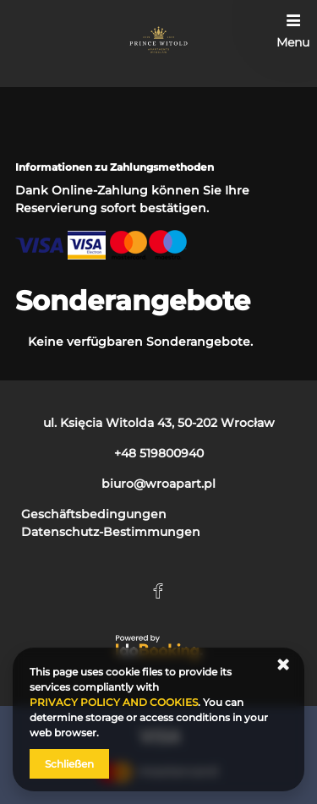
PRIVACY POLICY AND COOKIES (114, 702)
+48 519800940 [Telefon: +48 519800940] (159, 453)
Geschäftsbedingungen (94, 514)
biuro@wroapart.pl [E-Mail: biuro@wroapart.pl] (158, 483)
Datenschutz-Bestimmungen (110, 531)
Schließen (69, 764)
